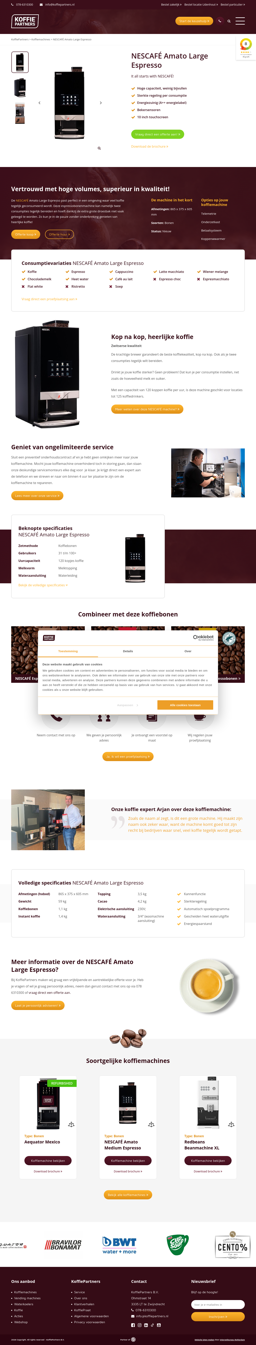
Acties (18, 1316)
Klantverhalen (84, 1304)
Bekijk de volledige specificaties (43, 585)
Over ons (80, 1298)
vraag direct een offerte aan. (50, 992)
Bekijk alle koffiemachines (128, 1195)
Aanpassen (127, 705)
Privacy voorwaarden (89, 1322)
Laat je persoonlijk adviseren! (38, 1005)
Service (79, 1292)
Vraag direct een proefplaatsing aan (49, 299)
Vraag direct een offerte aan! (157, 134)
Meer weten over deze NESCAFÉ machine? (147, 409)
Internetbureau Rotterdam (232, 1339)
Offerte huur (59, 234)
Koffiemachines (25, 1292)
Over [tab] (188, 651)
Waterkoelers (23, 1304)
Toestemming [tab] (68, 651)
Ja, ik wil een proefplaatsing (128, 756)
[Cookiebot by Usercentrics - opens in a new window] (196, 638)
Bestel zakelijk (171, 4)
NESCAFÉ (22, 200)
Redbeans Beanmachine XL (201, 1144)
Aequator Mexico (42, 1142)
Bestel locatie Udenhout (201, 4)
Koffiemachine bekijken (48, 1160)
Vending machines (27, 1298)
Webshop (21, 1322)
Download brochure (48, 1171)
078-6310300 (24, 4)
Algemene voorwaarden (91, 1316)
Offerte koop (25, 234)
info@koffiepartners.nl (57, 4)
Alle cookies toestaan (185, 705)
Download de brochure (149, 146)
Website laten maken (204, 1339)
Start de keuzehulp (194, 21)
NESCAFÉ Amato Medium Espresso (122, 1144)
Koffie (18, 1310)
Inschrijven (218, 1316)
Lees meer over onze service (37, 495)
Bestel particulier (233, 4)
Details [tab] (128, 651)
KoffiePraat (82, 1310)
